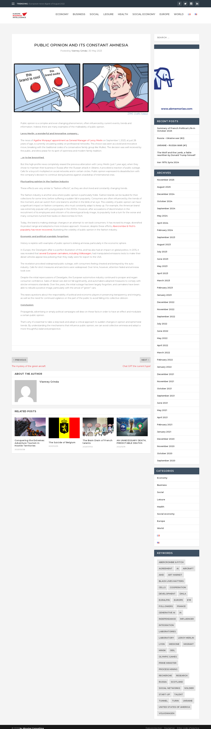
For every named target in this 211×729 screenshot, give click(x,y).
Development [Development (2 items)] (167, 591)
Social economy (143, 16)
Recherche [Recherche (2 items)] (165, 673)
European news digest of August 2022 (47, 3)
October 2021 (164, 386)
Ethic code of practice (188, 725)
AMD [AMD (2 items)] (161, 572)
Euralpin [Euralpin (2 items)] (164, 597)
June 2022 (162, 328)
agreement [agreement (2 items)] (165, 566)
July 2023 (162, 249)
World (179, 16)
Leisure (108, 16)
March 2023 (163, 278)
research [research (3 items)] (182, 673)
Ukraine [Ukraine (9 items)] (188, 698)
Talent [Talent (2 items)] (178, 691)
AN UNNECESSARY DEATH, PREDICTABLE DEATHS (131, 439)
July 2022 (162, 321)
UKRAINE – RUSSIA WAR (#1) (172, 142)
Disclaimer (169, 725)
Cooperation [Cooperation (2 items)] (178, 584)
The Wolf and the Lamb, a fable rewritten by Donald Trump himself (176, 151)
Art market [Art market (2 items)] (175, 572)
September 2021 (166, 393)
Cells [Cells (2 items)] (162, 584)
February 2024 (165, 227)
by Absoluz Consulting (32, 725)
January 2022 (164, 364)
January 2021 (164, 429)
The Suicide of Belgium (62, 440)
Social (94, 16)
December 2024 (166, 191)
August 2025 (164, 184)
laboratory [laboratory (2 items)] (166, 635)
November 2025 (165, 177)
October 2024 (164, 198)
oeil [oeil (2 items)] (172, 647)
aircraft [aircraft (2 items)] (188, 566)
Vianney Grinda (79, 48)
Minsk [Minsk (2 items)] (162, 647)
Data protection (154, 725)
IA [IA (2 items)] (180, 610)
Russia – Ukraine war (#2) (170, 135)
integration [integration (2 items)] (166, 622)
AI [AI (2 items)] (178, 566)
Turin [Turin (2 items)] (175, 698)
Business (79, 16)
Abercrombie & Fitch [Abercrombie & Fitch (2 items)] (171, 559)
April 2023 (162, 270)
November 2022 (165, 306)
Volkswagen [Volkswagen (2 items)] (166, 710)
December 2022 (165, 299)
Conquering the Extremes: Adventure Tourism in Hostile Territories (30, 440)
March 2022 (163, 350)
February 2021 (164, 422)
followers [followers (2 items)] (166, 603)
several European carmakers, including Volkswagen (65, 250)
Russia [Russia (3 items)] (163, 679)
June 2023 (162, 256)
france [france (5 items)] (181, 603)
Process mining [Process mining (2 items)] (168, 666)
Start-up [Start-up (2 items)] (164, 691)
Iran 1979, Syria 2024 (168, 159)
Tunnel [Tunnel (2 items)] (163, 698)
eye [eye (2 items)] (189, 597)
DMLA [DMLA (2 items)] (183, 591)
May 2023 (162, 263)
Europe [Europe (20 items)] (178, 597)
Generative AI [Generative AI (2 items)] (167, 610)
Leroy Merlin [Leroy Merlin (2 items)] (186, 635)
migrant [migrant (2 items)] (189, 641)
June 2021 (162, 400)
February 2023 (165, 285)
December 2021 (165, 371)
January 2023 (164, 292)
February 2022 (165, 357)
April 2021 (162, 414)
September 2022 (166, 314)
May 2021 (162, 407)
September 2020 (166, 458)
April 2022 (162, 342)
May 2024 (162, 213)
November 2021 (165, 378)
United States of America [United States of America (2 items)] (174, 704)
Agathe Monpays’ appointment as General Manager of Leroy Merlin (68, 137)
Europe (165, 16)
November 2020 (166, 443)
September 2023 (166, 234)
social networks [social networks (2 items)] (169, 685)
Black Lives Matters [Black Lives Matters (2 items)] (171, 578)
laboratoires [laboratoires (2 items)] (167, 629)
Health (123, 16)
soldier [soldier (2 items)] (189, 685)
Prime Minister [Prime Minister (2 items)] (167, 660)
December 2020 (166, 436)
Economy (62, 16)
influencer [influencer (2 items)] (187, 616)
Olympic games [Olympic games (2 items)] (168, 654)
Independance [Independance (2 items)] (167, 616)
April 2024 (162, 220)
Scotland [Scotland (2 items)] (177, 679)
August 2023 (164, 242)
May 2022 (162, 335)
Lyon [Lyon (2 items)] (162, 641)
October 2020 (164, 450)
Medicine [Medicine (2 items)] (174, 641)
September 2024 (166, 206)
